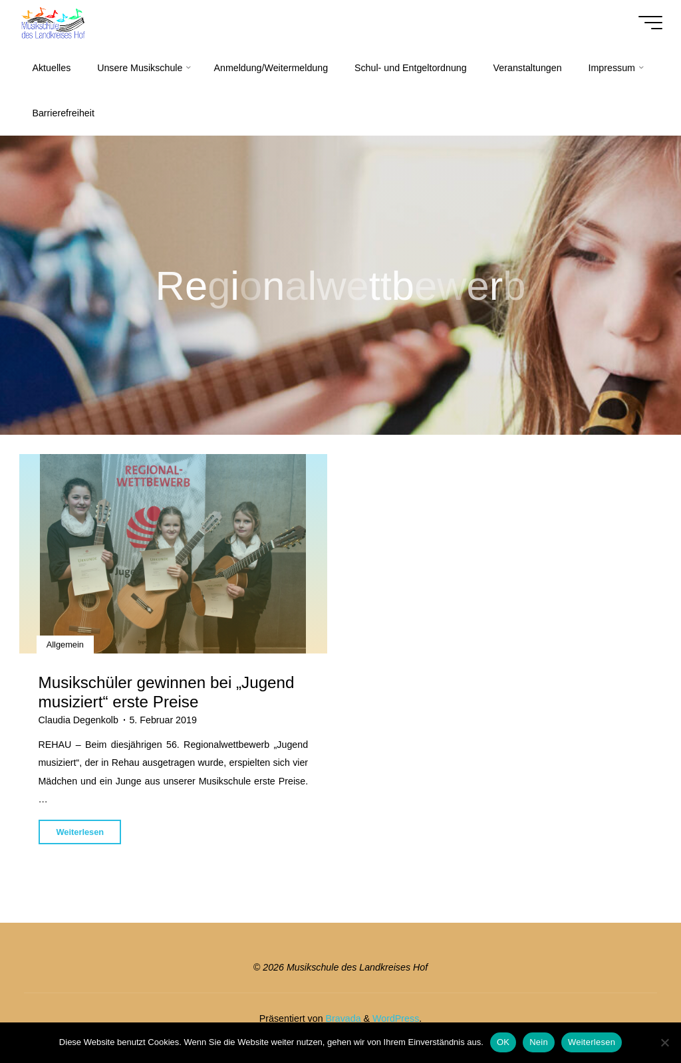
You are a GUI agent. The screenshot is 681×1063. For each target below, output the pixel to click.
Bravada (342, 1018)
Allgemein (65, 644)
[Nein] (664, 1042)
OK (503, 1042)
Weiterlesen (591, 1042)
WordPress (395, 1018)
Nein (538, 1042)
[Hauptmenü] (650, 22)
